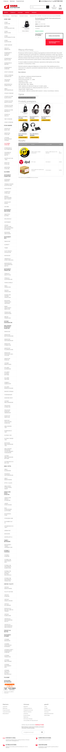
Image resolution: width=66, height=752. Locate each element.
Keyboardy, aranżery (7, 180)
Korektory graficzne (7, 416)
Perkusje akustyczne (7, 274)
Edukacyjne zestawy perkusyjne (7, 296)
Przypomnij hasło (20, 1)
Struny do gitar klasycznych (8, 97)
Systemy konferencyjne (8, 322)
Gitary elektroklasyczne (9, 27)
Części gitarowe (8, 122)
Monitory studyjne (7, 163)
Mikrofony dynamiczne (7, 344)
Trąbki (6, 247)
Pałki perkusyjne (7, 286)
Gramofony (7, 530)
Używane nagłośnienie (8, 660)
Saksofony (7, 241)
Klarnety (6, 244)
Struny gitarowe (8, 93)
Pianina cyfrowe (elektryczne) (8, 184)
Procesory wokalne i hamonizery (7, 411)
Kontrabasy (7, 222)
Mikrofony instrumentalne (8, 340)
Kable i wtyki (7, 466)
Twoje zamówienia (6, 711)
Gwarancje (26, 713)
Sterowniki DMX (8, 518)
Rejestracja (12, 1)
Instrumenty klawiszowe (7, 175)
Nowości (6, 12)
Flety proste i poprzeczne (8, 251)
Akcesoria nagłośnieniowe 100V (8, 444)
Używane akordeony (7, 640)
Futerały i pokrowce (7, 551)
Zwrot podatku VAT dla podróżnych (31, 720)
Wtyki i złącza (8, 483)
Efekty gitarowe (8, 72)
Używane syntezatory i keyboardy (8, 645)
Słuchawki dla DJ (8, 522)
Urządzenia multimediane (7, 681)
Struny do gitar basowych (8, 110)
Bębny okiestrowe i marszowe (7, 308)
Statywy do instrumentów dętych (8, 620)
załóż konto (54, 8)
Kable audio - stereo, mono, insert (8, 487)
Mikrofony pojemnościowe (8, 349)
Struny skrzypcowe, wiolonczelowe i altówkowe (8, 227)
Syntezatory (7, 188)
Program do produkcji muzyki (7, 154)
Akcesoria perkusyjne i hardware (7, 302)
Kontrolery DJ (8, 537)
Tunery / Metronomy (7, 541)
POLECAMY (6, 677)
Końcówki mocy (8, 398)
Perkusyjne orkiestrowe (7, 313)
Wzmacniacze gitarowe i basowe (8, 54)
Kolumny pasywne (6, 378)
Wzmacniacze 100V (8, 431)
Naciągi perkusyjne (7, 317)
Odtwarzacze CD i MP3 (8, 526)
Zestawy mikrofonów (7, 364)
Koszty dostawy (27, 715)
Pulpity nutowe (8, 591)
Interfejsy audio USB (7, 129)
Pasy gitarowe (8, 119)
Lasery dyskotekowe (8, 504)
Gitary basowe (8, 45)
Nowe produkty (47, 710)
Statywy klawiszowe (7, 615)
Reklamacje (26, 717)
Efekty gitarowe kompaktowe (8, 76)
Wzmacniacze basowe (8, 63)
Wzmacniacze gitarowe (8, 68)
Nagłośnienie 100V (8, 427)
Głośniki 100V (8, 435)
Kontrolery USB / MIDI (8, 159)
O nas (45, 706)
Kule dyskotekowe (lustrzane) (8, 509)
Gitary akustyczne (7, 32)
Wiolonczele (7, 218)
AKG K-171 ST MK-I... (23, 116)
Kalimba (6, 206)
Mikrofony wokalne (7, 359)
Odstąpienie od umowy (28, 710)
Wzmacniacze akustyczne (8, 59)
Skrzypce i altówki (7, 215)
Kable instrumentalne (8, 89)
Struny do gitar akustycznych (8, 101)
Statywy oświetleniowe (8, 600)
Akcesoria (7, 533)
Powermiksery (8, 394)
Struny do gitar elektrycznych (8, 106)
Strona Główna (6, 15)
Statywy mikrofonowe (8, 588)
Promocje (13, 12)
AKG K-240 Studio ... (22, 133)
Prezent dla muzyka (7, 631)
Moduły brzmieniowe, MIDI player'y (8, 198)
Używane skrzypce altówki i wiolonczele (7, 672)
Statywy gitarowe (6, 595)
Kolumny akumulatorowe (8, 387)
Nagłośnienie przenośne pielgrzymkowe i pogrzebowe (8, 450)
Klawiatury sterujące (7, 192)
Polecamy (20, 12)
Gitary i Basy (7, 19)
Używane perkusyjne (7, 656)
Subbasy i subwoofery (7, 383)
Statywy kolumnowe (7, 604)
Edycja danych (6, 713)
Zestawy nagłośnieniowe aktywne (8, 457)
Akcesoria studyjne (7, 168)
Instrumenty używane (7, 635)
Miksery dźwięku (8, 391)
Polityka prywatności (28, 708)
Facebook (34, 12)
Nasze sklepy (47, 715)
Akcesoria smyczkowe (7, 233)
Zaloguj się (5, 1)
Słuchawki (7, 171)
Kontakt (27, 12)
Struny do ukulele (7, 115)
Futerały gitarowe (6, 555)
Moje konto (5, 704)
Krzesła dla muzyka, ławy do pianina (8, 610)
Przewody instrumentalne (8, 474)
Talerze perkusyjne (7, 291)
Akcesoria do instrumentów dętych (8, 265)
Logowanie (5, 706)
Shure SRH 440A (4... (34, 133)
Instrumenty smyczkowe (7, 210)
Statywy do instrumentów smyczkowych (8, 626)
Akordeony (7, 255)
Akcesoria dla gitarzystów (8, 85)
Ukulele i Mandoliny (7, 49)
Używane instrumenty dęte (7, 666)
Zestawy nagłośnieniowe (8, 402)
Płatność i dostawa (27, 711)
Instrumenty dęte (7, 237)
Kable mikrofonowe (8, 479)
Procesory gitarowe (7, 80)
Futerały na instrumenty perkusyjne (7, 579)
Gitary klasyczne (7, 23)
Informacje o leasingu (28, 718)
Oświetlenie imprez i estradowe (7, 499)
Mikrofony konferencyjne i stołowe (8, 354)
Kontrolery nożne (7, 203)
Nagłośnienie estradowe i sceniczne (7, 327)
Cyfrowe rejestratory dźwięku (8, 139)
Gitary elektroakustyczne (9, 36)
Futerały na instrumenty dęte (7, 561)
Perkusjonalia (8, 282)
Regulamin (26, 706)
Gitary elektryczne (7, 41)
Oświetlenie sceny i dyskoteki (7, 493)
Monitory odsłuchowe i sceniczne (8, 422)
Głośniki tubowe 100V (8, 439)
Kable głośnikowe (7, 470)
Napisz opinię (37, 21)
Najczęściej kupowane (48, 713)
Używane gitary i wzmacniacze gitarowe (8, 651)
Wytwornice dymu (7, 514)
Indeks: (36, 24)
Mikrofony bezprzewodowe (8, 335)
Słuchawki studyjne (7, 144)
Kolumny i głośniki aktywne (7, 373)
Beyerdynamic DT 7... (34, 116)
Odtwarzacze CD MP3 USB (8, 462)
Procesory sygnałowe (7, 406)
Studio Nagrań (8, 125)
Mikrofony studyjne (7, 134)
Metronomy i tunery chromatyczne (8, 546)
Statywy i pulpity (8, 584)
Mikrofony (7, 331)
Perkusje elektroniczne (8, 279)
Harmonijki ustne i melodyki (8, 259)
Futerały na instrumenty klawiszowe (7, 567)
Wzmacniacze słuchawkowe (8, 148)
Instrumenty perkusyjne (7, 270)
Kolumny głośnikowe (7, 368)
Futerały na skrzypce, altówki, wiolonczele (7, 573)
